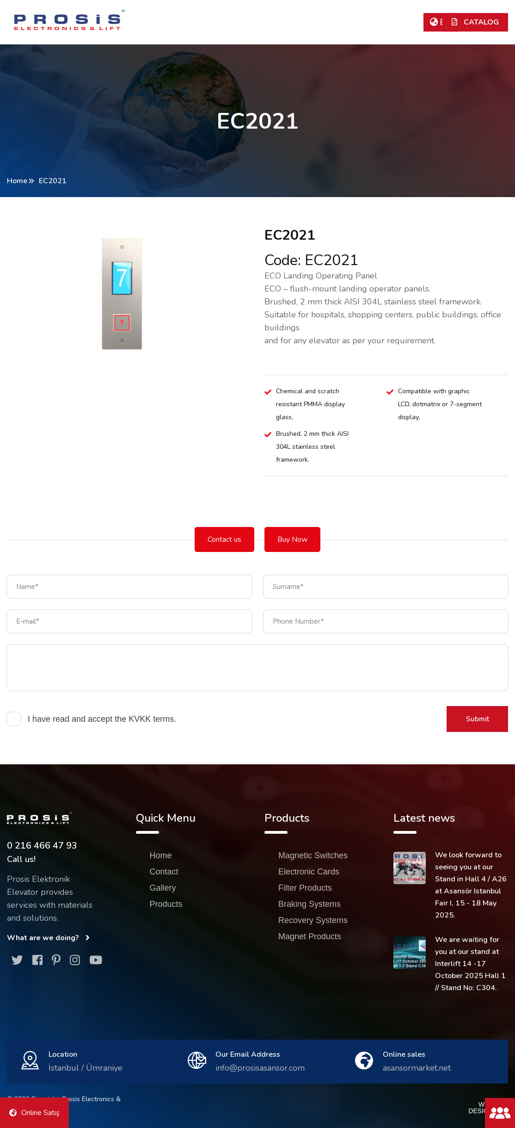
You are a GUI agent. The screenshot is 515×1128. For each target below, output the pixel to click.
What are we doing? (48, 938)
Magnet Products (309, 936)
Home (17, 181)
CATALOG (475, 22)
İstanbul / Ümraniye (86, 1067)
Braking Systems (309, 904)
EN (441, 22)
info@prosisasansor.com (260, 1067)
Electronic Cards (308, 871)
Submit (477, 719)
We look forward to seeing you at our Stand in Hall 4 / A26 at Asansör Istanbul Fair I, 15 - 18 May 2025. (471, 885)
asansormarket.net (417, 1067)
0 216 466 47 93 (42, 845)
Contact (164, 871)
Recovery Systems (313, 920)
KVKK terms (151, 719)
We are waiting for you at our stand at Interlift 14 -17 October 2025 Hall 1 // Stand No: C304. (470, 964)
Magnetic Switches (313, 855)
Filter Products (305, 887)
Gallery (163, 887)
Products (166, 904)
